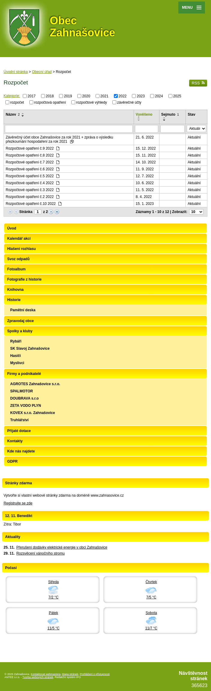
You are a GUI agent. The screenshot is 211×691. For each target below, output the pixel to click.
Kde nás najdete (21, 451)
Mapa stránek (70, 674)
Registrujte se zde (18, 503)
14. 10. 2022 (146, 162)
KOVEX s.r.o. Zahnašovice (32, 413)
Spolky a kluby (19, 331)
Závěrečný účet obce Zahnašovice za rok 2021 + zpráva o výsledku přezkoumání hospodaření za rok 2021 (59, 139)
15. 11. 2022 (146, 155)
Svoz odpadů (18, 259)
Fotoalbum (16, 269)
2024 (159, 96)
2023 (141, 96)
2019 (68, 96)
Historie (14, 300)
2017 (32, 96)
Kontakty (14, 441)
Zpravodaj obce (20, 321)
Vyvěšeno (144, 114)
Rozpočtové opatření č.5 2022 (32, 176)
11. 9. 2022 (145, 169)
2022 (123, 96)
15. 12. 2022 (146, 148)
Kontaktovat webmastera (46, 674)
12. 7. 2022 (145, 176)
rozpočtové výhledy (91, 102)
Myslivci (17, 363)
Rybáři (15, 341)
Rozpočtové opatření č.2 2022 (32, 197)
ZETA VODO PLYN (25, 405)
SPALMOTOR (21, 391)
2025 (177, 96)
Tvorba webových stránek (37, 677)
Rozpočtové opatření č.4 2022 (32, 183)
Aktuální (194, 137)
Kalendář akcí (19, 238)
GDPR (12, 461)
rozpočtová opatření (50, 102)
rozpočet (17, 102)
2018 (50, 96)
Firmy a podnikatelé (24, 374)
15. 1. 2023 (145, 204)
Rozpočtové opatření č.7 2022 (32, 162)
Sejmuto (170, 114)
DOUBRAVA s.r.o (24, 398)
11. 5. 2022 (145, 190)
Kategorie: (12, 96)
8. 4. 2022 (144, 197)
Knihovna (15, 290)
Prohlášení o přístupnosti (95, 674)
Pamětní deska (22, 310)
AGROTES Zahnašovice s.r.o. (35, 384)
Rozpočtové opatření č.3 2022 (32, 190)
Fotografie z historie (24, 279)
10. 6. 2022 (145, 183)
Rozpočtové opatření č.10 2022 (33, 204)
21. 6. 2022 (145, 137)
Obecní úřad (42, 72)
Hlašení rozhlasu (21, 249)
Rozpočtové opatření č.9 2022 (32, 148)
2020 (86, 96)
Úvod (11, 228)
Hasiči (15, 356)
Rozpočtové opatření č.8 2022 (32, 155)
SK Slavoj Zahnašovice (29, 348)
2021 (104, 96)
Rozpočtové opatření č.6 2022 (32, 169)
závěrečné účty (129, 102)
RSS (198, 83)
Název (13, 114)
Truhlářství (19, 420)
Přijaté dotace (19, 431)
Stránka (25, 212)
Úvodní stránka (16, 72)
